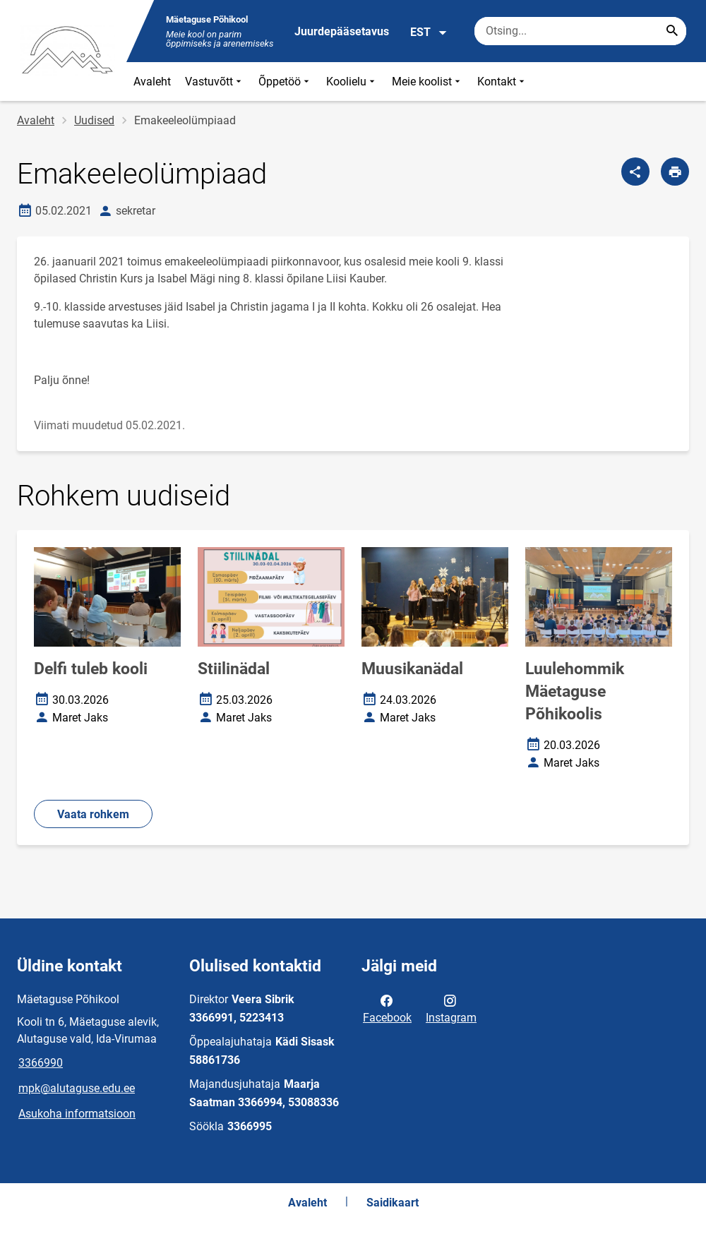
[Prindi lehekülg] (675, 171)
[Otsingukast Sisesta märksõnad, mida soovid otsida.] (580, 31)
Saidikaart (392, 1202)
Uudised (94, 120)
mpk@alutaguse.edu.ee (76, 1088)
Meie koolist (427, 81)
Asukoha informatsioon (77, 1113)
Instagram (451, 1008)
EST (429, 32)
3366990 (40, 1063)
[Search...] (672, 31)
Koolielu (352, 81)
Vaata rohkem (93, 814)
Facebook (387, 1008)
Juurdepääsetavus (341, 31)
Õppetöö (285, 81)
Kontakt (502, 81)
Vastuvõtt (214, 81)
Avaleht (152, 81)
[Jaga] (635, 171)
